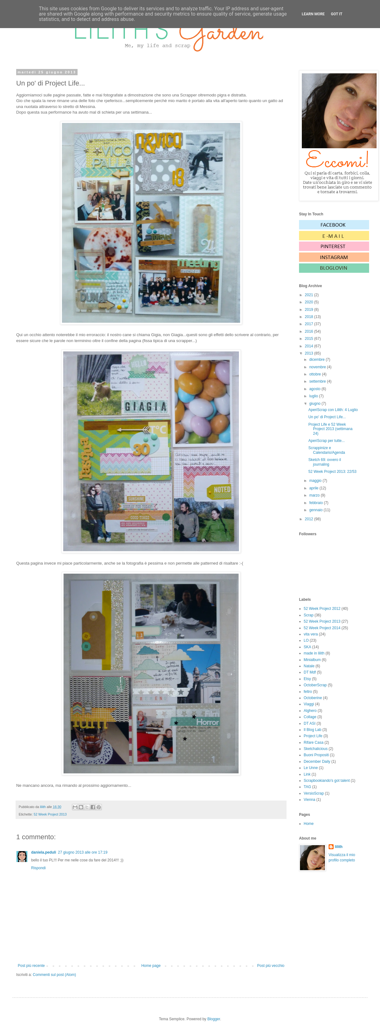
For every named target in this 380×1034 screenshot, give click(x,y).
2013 (309, 353)
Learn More (313, 14)
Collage (310, 717)
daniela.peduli (43, 852)
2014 (309, 346)
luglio (314, 396)
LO (306, 640)
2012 (309, 519)
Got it (336, 14)
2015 (309, 338)
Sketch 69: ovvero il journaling (324, 462)
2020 (309, 302)
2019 (309, 309)
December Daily (317, 761)
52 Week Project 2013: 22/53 (332, 471)
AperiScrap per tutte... (326, 441)
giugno (315, 403)
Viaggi (309, 704)
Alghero (310, 710)
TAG (307, 787)
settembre (318, 381)
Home (309, 823)
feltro (308, 691)
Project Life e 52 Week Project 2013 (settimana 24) (330, 429)
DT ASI (310, 723)
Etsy (307, 679)
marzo (315, 495)
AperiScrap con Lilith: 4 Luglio (333, 410)
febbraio (316, 503)
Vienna (309, 799)
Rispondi (38, 868)
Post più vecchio (270, 965)
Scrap (308, 615)
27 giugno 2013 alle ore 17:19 (82, 852)
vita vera (311, 634)
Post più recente (31, 965)
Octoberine (313, 698)
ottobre (315, 374)
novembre (318, 367)
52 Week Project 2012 (322, 608)
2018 (309, 317)
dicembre (317, 359)
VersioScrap (314, 793)
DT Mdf (310, 672)
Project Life (313, 736)
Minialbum (312, 660)
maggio (316, 480)
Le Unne (311, 768)
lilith (339, 847)
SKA (307, 647)
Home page (151, 965)
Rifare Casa (313, 742)
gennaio (316, 510)
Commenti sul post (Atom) (54, 975)
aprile (314, 488)
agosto (315, 389)
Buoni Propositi (316, 755)
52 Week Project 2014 (322, 628)
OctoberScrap (315, 685)
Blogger (213, 1019)
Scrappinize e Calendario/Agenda (326, 450)
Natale (309, 666)
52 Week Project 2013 (50, 814)
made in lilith (314, 653)
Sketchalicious (316, 749)
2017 (309, 324)
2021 (309, 295)
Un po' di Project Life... (327, 417)
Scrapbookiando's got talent (327, 780)
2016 (309, 331)
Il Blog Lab (312, 730)
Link (307, 774)
